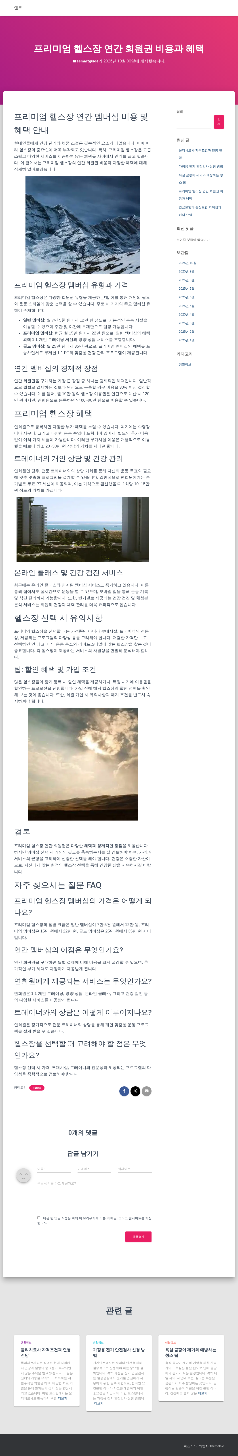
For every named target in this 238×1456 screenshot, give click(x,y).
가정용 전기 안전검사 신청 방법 (201, 166)
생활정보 (36, 1087)
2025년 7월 (187, 288)
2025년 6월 (187, 297)
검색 (180, 111)
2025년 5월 (187, 305)
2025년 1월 (187, 340)
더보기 (62, 1398)
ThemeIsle (216, 1446)
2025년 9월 (187, 271)
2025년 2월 (187, 331)
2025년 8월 (187, 280)
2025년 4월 (187, 314)
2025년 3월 (187, 323)
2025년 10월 (187, 262)
